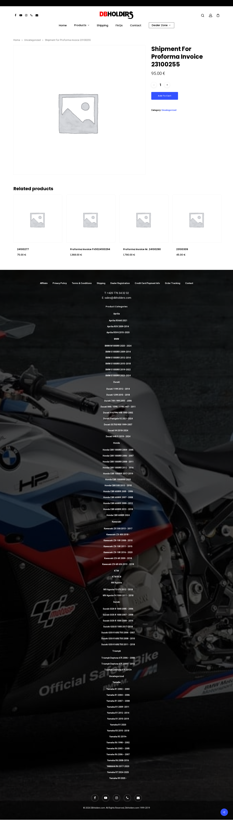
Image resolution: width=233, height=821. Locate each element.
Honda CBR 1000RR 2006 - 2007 (118, 456)
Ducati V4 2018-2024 (118, 430)
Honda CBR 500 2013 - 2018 (118, 485)
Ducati (116, 382)
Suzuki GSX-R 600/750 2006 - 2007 (118, 632)
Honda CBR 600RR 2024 (118, 515)
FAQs (119, 25)
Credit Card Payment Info (147, 283)
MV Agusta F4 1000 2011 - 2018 (118, 595)
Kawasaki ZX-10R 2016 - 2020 (118, 552)
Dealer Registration (120, 283)
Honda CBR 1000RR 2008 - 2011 (118, 462)
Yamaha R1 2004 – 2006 (118, 695)
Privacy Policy (60, 283)
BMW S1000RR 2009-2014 (118, 352)
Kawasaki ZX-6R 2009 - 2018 (118, 558)
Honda (116, 443)
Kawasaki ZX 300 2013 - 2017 (118, 528)
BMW (116, 339)
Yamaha (117, 682)
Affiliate (44, 283)
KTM (116, 571)
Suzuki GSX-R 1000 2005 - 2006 (118, 609)
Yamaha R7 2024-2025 (118, 772)
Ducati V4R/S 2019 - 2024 (118, 436)
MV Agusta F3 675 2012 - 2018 (118, 589)
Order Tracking (172, 283)
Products (81, 25)
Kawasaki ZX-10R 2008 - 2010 (118, 540)
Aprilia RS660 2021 (118, 320)
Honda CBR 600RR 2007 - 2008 (118, 497)
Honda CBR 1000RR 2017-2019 (118, 473)
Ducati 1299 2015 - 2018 (118, 395)
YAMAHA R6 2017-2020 (118, 766)
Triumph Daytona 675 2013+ (118, 670)
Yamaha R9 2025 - (118, 778)
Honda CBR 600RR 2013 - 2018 (118, 509)
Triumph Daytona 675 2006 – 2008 (118, 658)
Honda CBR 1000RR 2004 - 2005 (118, 450)
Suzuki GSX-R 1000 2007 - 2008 (118, 615)
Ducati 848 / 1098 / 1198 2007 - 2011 (118, 407)
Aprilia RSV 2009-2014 (118, 326)
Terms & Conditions (82, 283)
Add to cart (164, 96)
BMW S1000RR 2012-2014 (118, 357)
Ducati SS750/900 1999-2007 (118, 424)
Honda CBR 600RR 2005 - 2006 (118, 491)
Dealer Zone (161, 25)
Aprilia (116, 314)
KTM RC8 (116, 577)
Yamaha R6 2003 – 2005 (118, 748)
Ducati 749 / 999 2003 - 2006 (118, 401)
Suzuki (116, 602)
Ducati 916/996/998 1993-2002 (118, 412)
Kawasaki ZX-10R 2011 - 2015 (118, 546)
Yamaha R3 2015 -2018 (118, 730)
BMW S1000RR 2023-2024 (118, 375)
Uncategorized (32, 40)
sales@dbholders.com (118, 297)
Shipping (102, 25)
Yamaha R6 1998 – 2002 (118, 742)
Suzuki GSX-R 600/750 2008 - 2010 (118, 638)
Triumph (116, 651)
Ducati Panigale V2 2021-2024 (118, 418)
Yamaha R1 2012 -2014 (118, 713)
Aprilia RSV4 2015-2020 (118, 332)
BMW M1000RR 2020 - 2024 (118, 346)
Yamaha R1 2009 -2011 (118, 707)
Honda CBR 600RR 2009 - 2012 (118, 503)
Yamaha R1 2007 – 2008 (118, 701)
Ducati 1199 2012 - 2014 (118, 389)
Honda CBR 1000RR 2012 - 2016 (118, 467)
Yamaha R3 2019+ (118, 736)
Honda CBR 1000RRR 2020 (118, 479)
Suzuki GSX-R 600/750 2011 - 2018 (118, 644)
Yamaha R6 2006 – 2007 (118, 754)
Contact (135, 25)
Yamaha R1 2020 (118, 725)
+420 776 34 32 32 (118, 293)
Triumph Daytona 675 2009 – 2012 (118, 664)
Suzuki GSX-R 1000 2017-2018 (118, 626)
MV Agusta (116, 582)
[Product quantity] (160, 85)
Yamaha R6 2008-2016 (118, 760)
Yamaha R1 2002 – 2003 (118, 689)
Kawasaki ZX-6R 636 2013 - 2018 (118, 564)
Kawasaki (116, 522)
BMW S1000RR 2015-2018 (118, 363)
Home (63, 25)
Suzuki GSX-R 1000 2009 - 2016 (118, 621)
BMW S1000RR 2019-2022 (118, 369)
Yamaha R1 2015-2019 (118, 719)
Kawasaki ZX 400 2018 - (118, 534)
